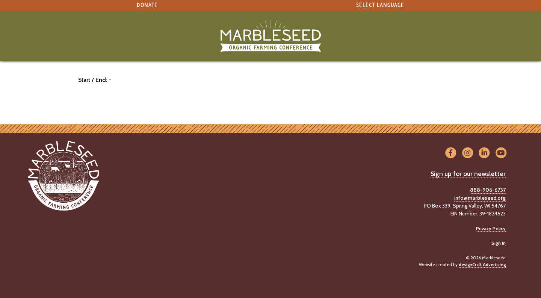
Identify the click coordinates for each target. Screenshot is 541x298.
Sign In (498, 243)
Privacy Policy (491, 228)
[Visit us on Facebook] (451, 152)
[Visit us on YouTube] (501, 152)
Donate (147, 5)
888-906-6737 (488, 190)
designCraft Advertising (482, 264)
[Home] (270, 36)
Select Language (380, 5)
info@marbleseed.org (480, 197)
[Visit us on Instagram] (467, 152)
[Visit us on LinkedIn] (484, 152)
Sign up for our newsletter (468, 174)
